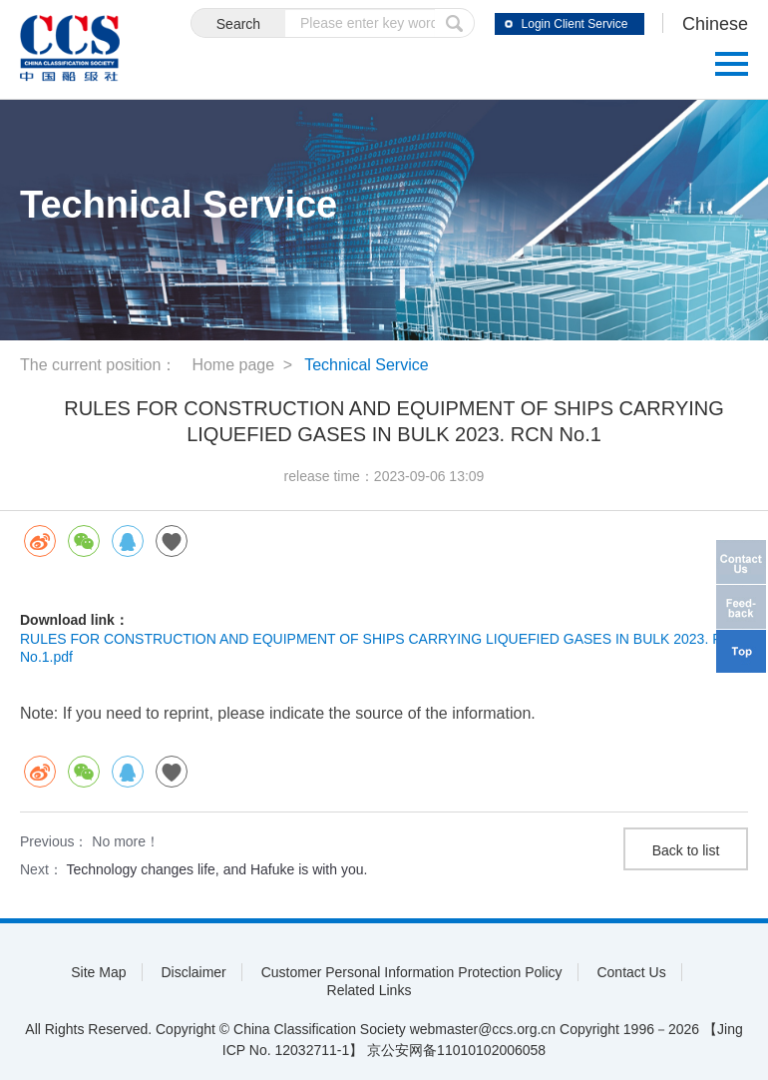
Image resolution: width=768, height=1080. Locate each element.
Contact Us (630, 972)
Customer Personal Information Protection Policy (412, 972)
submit (455, 23)
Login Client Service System (575, 26)
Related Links (369, 990)
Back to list (686, 850)
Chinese (715, 24)
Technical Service (366, 364)
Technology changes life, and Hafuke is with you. (216, 869)
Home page (233, 364)
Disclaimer (193, 972)
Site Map (98, 972)
